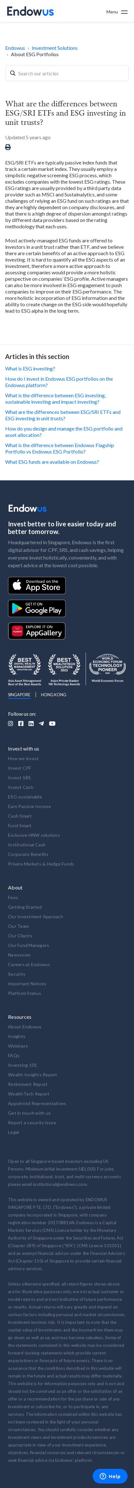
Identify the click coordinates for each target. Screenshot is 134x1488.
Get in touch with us (29, 1113)
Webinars (18, 1046)
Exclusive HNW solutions (34, 835)
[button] (117, 11)
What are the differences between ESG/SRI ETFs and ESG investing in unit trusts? (63, 415)
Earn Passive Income (29, 806)
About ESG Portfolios (35, 54)
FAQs (14, 1055)
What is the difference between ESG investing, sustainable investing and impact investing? (55, 398)
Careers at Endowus (29, 964)
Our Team (18, 926)
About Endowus (24, 1026)
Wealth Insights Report (32, 1074)
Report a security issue (32, 1122)
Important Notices (27, 983)
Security (16, 974)
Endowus (15, 48)
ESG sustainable (25, 796)
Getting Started (25, 907)
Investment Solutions (55, 48)
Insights (16, 1036)
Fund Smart (20, 825)
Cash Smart (20, 816)
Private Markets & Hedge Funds (41, 863)
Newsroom (19, 955)
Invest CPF (19, 768)
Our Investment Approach (35, 916)
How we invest (23, 758)
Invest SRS (19, 777)
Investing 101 (22, 1065)
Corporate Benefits (28, 854)
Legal (13, 1132)
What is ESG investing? (30, 368)
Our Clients (20, 935)
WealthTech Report (28, 1093)
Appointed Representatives (37, 1103)
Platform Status (24, 993)
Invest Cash (20, 787)
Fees (13, 897)
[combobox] (67, 73)
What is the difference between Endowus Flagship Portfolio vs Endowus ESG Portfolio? (59, 448)
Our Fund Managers (28, 945)
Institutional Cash (27, 844)
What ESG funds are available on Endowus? (52, 462)
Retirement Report (27, 1084)
